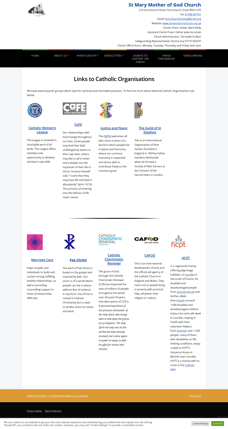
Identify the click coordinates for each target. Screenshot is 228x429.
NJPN (107, 136)
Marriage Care (42, 260)
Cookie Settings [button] (200, 423)
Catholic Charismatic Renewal (114, 259)
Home (35, 55)
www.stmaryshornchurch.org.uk (182, 23)
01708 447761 (193, 14)
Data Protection (53, 411)
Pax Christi (78, 260)
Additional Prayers (37, 395)
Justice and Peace (114, 128)
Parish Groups (87, 55)
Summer (182, 330)
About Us (60, 55)
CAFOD (149, 255)
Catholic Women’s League (42, 130)
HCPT (186, 258)
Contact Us (195, 395)
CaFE (78, 124)
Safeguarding (193, 55)
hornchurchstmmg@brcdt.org (183, 19)
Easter (181, 300)
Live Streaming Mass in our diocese (68, 395)
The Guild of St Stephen (150, 130)
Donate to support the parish (140, 59)
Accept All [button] (217, 423)
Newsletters (113, 55)
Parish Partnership (166, 57)
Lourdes (190, 274)
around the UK (185, 292)
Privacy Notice (34, 411)
